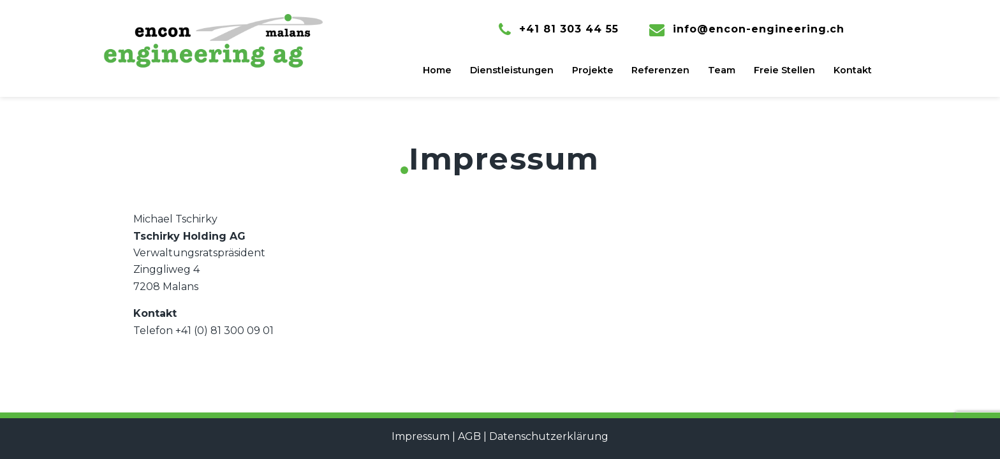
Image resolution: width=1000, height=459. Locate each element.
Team (721, 70)
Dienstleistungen (512, 70)
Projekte (593, 70)
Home (437, 70)
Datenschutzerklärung (548, 436)
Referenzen (660, 70)
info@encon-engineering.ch (758, 29)
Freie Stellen (784, 70)
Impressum (421, 436)
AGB (469, 436)
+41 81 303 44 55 (569, 29)
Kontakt (853, 70)
